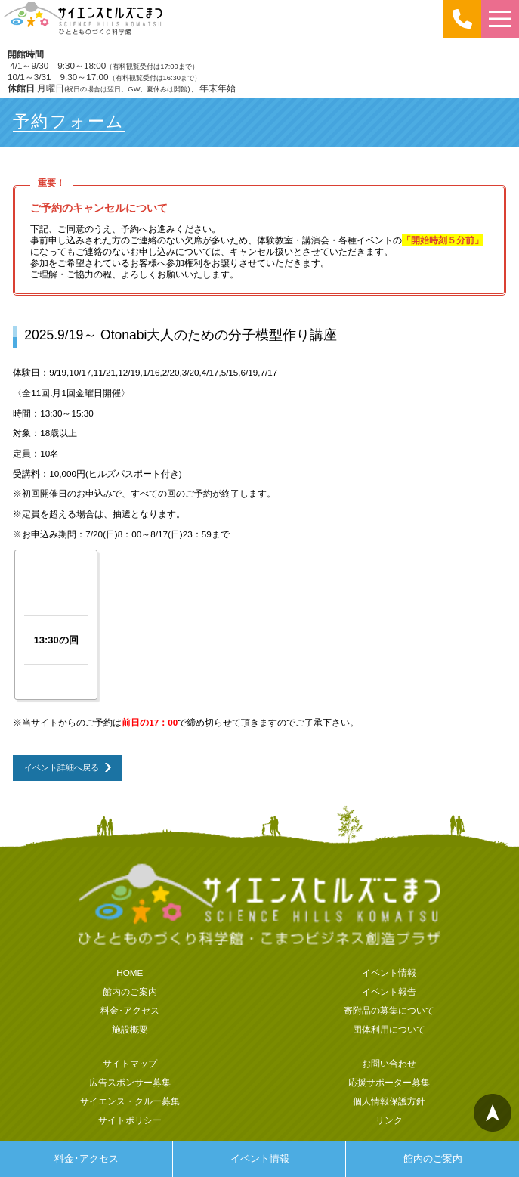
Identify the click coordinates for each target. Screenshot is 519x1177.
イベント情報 (259, 1158)
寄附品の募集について (389, 1010)
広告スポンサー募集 (130, 1082)
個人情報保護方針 (389, 1101)
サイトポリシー (130, 1120)
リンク (389, 1120)
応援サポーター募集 (389, 1082)
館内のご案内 (432, 1158)
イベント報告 (389, 991)
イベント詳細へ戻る (61, 767)
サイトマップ (130, 1063)
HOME (129, 972)
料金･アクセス (86, 1158)
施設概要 (130, 1029)
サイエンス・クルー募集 (130, 1101)
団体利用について (389, 1029)
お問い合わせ (389, 1063)
